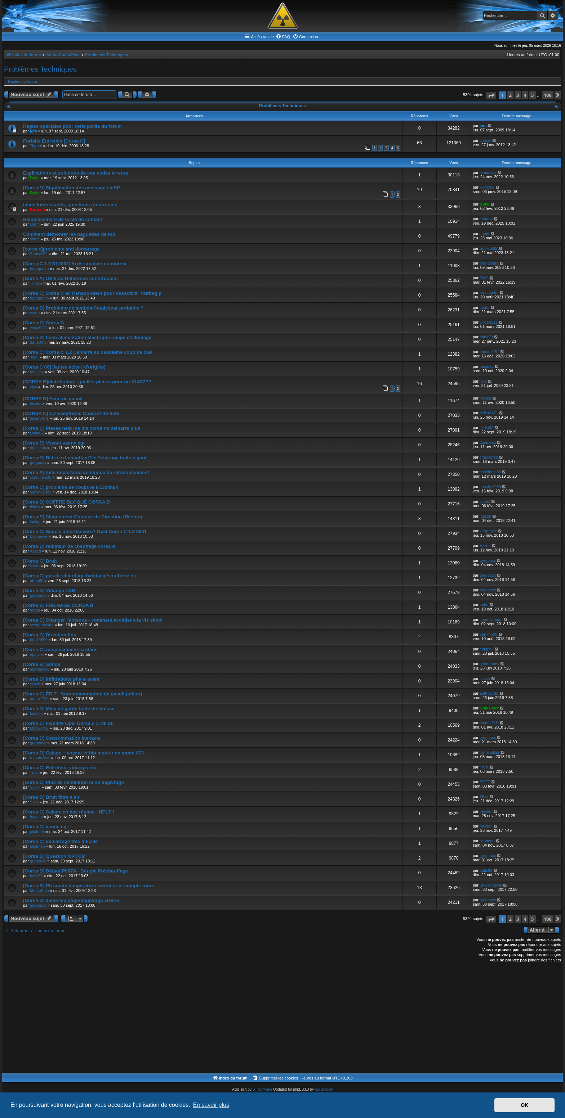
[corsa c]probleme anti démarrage (61, 249)
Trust (34, 772)
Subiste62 (39, 254)
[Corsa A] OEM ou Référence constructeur (70, 278)
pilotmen (37, 831)
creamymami (491, 619)
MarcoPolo (39, 890)
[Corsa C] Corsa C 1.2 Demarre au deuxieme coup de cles (88, 352)
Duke (35, 178)
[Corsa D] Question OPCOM (54, 856)
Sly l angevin (491, 885)
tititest (35, 507)
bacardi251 (489, 352)
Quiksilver (489, 708)
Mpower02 (39, 728)
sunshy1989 (40, 492)
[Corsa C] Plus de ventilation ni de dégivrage (73, 782)
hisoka (35, 403)
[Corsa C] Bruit (40, 561)
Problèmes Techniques (40, 69)
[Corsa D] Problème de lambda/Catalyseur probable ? (83, 308)
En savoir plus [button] (211, 1105)
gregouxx (38, 462)
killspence (38, 536)
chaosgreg (489, 457)
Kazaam (37, 209)
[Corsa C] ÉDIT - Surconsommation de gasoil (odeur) (82, 694)
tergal (35, 610)
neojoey (37, 372)
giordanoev (39, 669)
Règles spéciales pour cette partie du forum (72, 126)
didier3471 (39, 418)
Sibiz (34, 802)
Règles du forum (22, 81)
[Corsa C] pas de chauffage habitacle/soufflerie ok (79, 575)
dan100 (36, 342)
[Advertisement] (220, 1019)
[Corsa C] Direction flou (49, 634)
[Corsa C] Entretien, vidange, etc (60, 767)
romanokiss (40, 758)
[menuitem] (283, 36)
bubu (484, 605)
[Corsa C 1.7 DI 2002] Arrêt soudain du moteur (75, 263)
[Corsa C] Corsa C (43, 322)
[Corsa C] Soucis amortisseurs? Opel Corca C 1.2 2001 (85, 531)
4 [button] (525, 95)
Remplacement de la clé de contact (62, 219)
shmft (35, 224)
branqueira (39, 268)
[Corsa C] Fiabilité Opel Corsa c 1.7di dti (68, 723)
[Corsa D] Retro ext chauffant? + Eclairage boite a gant (85, 457)
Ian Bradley (324, 1089)
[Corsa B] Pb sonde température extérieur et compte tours (88, 885)
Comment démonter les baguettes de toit (69, 234)
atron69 (36, 580)
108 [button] (548, 95)
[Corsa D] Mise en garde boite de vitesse (69, 708)
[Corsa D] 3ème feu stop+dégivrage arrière (71, 900)
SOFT (35, 787)
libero (35, 566)
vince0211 (39, 327)
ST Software (262, 1089)
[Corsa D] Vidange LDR (49, 590)
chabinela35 (40, 477)
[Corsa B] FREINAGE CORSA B (58, 605)
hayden (36, 817)
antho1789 (39, 699)
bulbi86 (36, 713)
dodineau (38, 448)
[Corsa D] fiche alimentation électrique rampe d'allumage (87, 337)
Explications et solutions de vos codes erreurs (75, 173)
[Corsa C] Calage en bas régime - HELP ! (68, 812)
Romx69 (487, 187)
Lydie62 (37, 433)
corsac (485, 140)
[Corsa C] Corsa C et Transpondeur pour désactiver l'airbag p (92, 293)
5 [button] (532, 95)
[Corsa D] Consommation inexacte (62, 738)
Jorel (34, 357)
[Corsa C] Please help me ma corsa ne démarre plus (81, 428)
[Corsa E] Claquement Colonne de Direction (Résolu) (82, 516)
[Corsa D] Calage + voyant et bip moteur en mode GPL (84, 753)
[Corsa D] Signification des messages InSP (71, 187)
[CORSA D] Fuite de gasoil (53, 398)
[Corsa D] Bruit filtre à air (51, 797)
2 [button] (510, 95)
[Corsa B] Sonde (41, 664)
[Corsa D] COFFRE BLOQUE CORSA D (66, 502)
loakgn (35, 521)
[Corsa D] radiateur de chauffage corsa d (69, 546)
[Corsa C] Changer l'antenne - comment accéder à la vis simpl (93, 620)
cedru (35, 313)
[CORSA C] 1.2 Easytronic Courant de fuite (71, 413)
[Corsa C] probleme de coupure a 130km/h (71, 487)
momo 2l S (489, 723)
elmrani (486, 219)
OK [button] (525, 1105)
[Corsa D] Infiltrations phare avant (61, 679)
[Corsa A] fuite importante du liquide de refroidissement (86, 472)
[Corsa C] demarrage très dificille (60, 841)
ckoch (35, 684)
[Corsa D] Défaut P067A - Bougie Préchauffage (75, 871)
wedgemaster (42, 625)
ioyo (33, 386)
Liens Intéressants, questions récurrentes (70, 204)
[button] (491, 95)
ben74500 (39, 639)
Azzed (35, 551)
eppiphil (37, 654)
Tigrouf (36, 146)
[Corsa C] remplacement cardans (60, 649)
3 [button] (517, 95)
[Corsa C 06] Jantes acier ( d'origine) (64, 367)
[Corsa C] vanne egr (45, 826)
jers (33, 131)
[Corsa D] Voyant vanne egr (54, 443)
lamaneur (488, 172)
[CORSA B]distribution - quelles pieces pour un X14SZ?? (87, 381)
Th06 (34, 283)
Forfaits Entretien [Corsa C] (54, 141)
